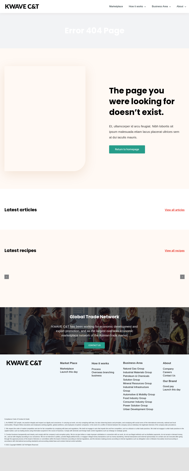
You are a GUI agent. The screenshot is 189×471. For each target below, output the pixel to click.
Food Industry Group (134, 398)
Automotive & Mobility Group (139, 394)
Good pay (168, 386)
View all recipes (175, 251)
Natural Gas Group (133, 368)
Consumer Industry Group (137, 401)
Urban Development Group (138, 409)
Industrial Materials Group (137, 372)
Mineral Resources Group (137, 383)
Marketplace (67, 368)
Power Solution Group (135, 405)
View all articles (175, 210)
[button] (6, 277)
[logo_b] (22, 5)
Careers (167, 372)
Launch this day (69, 372)
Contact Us (169, 375)
